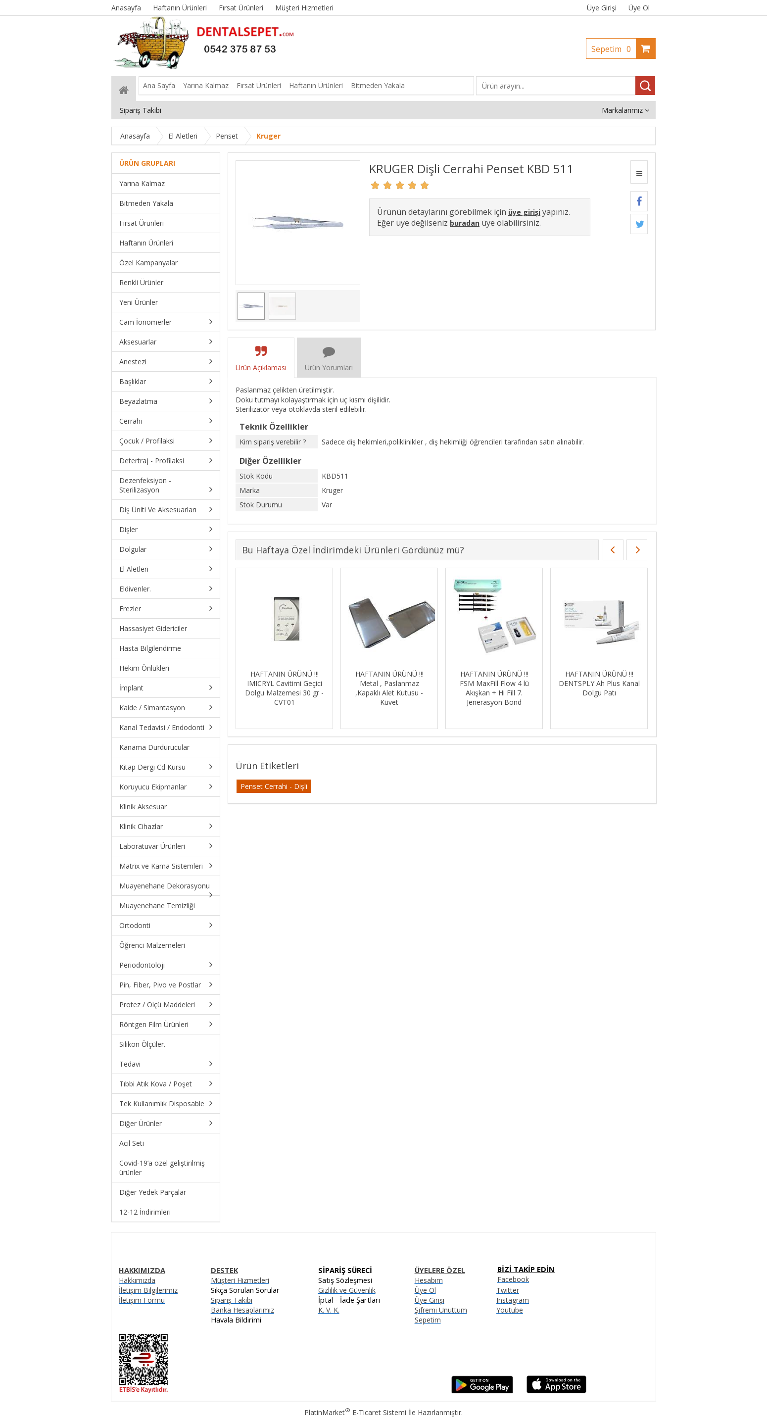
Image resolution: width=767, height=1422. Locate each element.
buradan (464, 223)
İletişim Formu (142, 1300)
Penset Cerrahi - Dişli (273, 786)
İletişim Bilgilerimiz (148, 1290)
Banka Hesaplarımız (242, 1310)
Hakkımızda (137, 1280)
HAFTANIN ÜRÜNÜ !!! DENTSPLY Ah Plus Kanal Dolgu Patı (599, 683)
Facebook (513, 1279)
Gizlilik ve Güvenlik (347, 1290)
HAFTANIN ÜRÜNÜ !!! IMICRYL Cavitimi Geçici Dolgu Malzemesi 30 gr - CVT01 (284, 688)
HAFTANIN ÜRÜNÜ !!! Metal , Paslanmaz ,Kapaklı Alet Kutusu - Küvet (389, 688)
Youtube (509, 1310)
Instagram (512, 1300)
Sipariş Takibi (231, 1300)
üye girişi (524, 212)
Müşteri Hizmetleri (240, 1280)
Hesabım (429, 1280)
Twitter (507, 1290)
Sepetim (613, 49)
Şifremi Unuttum (441, 1310)
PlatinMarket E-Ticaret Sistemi (355, 1412)
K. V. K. (328, 1310)
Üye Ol (639, 7)
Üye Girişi (602, 7)
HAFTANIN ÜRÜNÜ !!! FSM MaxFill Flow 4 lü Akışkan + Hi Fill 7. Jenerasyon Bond (494, 688)
